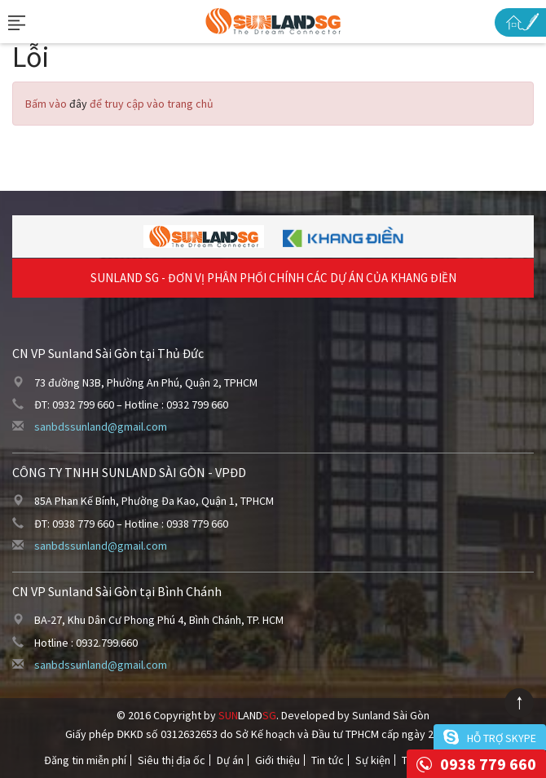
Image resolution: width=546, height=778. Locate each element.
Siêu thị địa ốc (171, 760)
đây (78, 103)
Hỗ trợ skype (501, 738)
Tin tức (327, 760)
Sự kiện (372, 760)
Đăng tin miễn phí (85, 760)
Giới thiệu (277, 760)
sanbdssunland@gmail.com (100, 426)
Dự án (230, 760)
